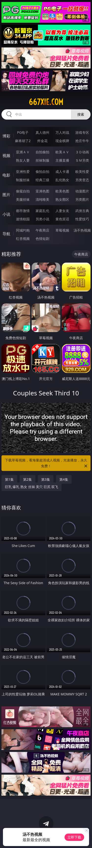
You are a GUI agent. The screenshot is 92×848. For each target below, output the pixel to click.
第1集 (9, 479)
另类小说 (42, 219)
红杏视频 (23, 238)
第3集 (45, 479)
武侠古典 (82, 210)
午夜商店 (42, 230)
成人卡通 (62, 171)
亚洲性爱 (23, 171)
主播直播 (62, 160)
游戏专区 (82, 132)
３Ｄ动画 (82, 152)
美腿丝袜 (23, 199)
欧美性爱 (82, 171)
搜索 (80, 114)
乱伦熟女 (62, 180)
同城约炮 (23, 230)
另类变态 (82, 180)
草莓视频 (62, 230)
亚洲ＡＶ (23, 152)
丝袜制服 (42, 160)
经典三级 (42, 180)
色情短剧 (42, 238)
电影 (6, 175)
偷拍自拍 (42, 171)
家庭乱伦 (42, 210)
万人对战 (62, 132)
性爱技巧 (82, 219)
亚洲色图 (42, 191)
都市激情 (23, 210)
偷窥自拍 (23, 191)
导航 (6, 233)
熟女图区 (62, 199)
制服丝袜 (23, 180)
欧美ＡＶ (62, 152)
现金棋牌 (62, 140)
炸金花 (42, 140)
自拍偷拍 (42, 152)
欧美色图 (62, 191)
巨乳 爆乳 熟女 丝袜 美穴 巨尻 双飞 (31, 486)
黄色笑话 (62, 219)
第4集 (63, 479)
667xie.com (46, 102)
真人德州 (42, 132)
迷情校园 (23, 219)
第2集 (27, 479)
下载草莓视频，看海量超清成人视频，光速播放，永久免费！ (46, 463)
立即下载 (74, 837)
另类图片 (82, 199)
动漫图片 (82, 191)
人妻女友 (62, 210)
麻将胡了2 (23, 140)
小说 (6, 214)
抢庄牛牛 (82, 140)
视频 (6, 155)
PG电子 (22, 132)
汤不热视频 (82, 230)
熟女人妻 (23, 160)
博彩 (6, 136)
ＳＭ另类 (82, 160)
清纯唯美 (42, 199)
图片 (6, 194)
